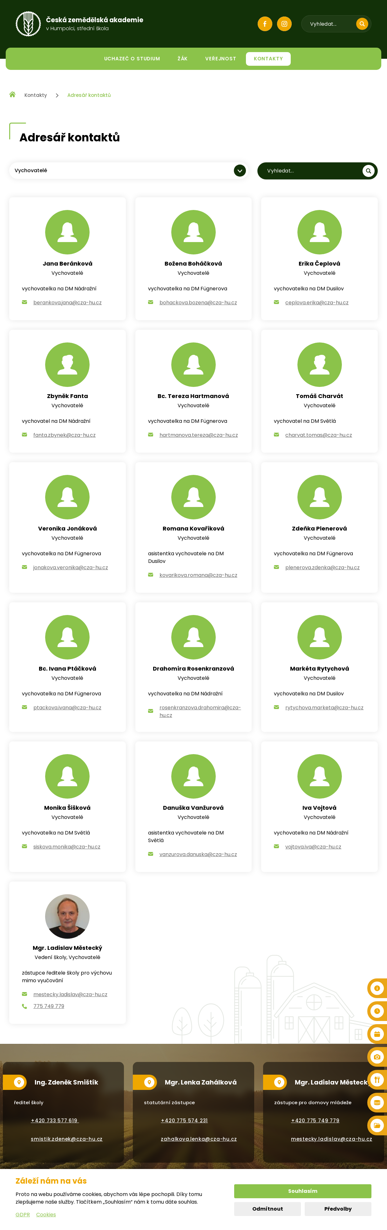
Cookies (46, 1214)
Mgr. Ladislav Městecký (67, 948)
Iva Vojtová (319, 808)
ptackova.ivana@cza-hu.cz (67, 707)
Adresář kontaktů (89, 95)
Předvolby (338, 1209)
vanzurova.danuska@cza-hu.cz (198, 854)
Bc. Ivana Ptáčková (67, 668)
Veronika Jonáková (67, 528)
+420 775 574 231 (184, 1120)
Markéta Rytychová (319, 668)
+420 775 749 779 (315, 1120)
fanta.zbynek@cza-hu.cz (64, 435)
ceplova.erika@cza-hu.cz (317, 302)
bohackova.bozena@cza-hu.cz (198, 302)
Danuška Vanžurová (193, 808)
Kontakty (35, 95)
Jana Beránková (67, 263)
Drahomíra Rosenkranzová (193, 668)
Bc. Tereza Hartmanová (193, 396)
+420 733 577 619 (55, 1120)
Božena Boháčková (193, 263)
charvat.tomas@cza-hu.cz (318, 435)
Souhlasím (302, 1191)
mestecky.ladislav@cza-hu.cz (70, 994)
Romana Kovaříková (193, 528)
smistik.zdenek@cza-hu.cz (67, 1139)
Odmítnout (267, 1209)
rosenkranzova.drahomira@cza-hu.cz (200, 711)
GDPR (23, 1214)
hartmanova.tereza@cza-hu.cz (199, 435)
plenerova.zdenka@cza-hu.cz (322, 567)
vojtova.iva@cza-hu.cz (313, 846)
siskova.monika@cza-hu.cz (66, 846)
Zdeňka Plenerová (319, 528)
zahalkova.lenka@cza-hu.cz (199, 1139)
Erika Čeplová (319, 263)
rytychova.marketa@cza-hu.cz (324, 707)
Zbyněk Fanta (67, 396)
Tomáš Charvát (319, 396)
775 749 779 (48, 1006)
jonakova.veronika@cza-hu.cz (70, 567)
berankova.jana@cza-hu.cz (67, 302)
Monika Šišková (67, 808)
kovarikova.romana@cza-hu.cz (198, 575)
